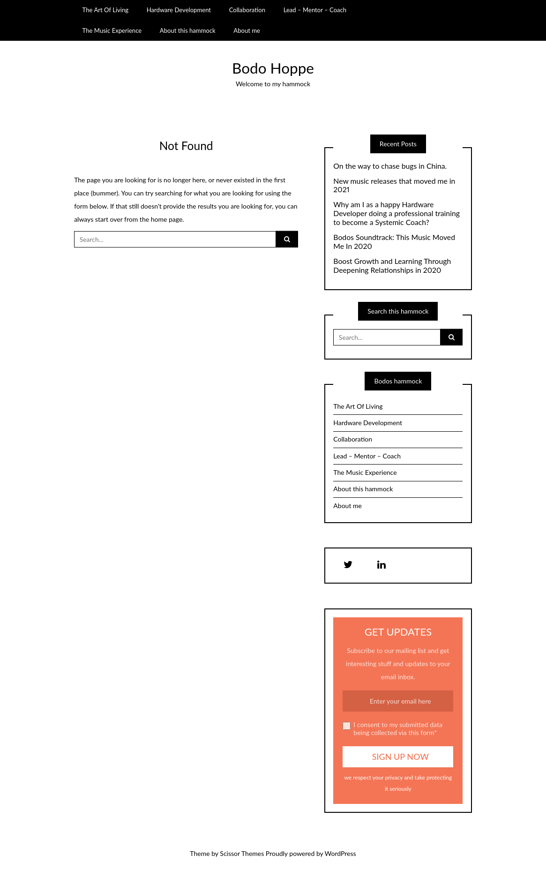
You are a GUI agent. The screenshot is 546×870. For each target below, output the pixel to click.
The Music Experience (112, 30)
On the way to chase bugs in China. (390, 166)
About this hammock (188, 30)
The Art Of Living (105, 10)
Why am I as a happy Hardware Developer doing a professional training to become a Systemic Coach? (396, 213)
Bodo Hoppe (273, 68)
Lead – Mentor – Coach (315, 10)
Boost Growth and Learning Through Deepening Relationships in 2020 (392, 265)
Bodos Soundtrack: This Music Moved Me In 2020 (394, 241)
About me (246, 30)
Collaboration (247, 10)
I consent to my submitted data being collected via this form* (392, 728)
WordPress (340, 853)
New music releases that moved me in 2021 (394, 185)
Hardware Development (179, 10)
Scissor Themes (242, 853)
